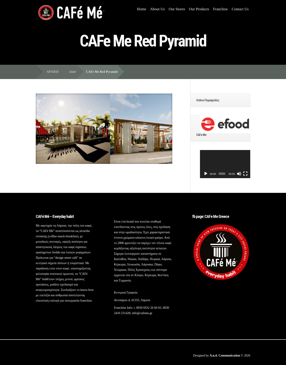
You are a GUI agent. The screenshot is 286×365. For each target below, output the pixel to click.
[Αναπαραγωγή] (206, 173)
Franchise (220, 9)
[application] (225, 164)
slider (72, 71)
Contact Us (240, 9)
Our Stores (177, 9)
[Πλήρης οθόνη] (245, 173)
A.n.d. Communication (225, 355)
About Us (157, 9)
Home (141, 9)
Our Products (199, 9)
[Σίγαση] (239, 173)
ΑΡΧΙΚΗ (53, 71)
